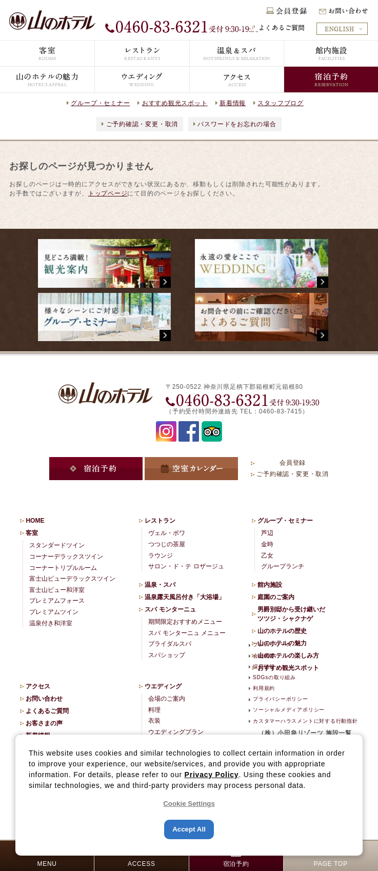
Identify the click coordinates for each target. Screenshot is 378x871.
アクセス (38, 686)
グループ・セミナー (100, 103)
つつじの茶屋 (166, 544)
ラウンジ (160, 555)
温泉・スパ (160, 584)
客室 (32, 533)
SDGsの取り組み (274, 677)
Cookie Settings (189, 803)
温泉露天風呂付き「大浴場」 (185, 597)
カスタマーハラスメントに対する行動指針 (305, 721)
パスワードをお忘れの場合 (236, 124)
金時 (267, 544)
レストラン (160, 520)
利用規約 (264, 688)
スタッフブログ (280, 103)
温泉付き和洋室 (50, 623)
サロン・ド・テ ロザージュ (186, 566)
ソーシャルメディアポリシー (289, 709)
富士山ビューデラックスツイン (72, 578)
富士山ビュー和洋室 (57, 589)
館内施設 (269, 584)
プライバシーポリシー (280, 699)
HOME (35, 520)
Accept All (189, 829)
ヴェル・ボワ (166, 533)
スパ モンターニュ (170, 609)
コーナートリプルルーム (63, 567)
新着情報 (233, 103)
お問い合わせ (44, 698)
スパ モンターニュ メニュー (187, 633)
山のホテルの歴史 (282, 631)
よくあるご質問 (47, 711)
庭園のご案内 (275, 597)
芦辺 (267, 533)
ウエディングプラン (176, 732)
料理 (154, 710)
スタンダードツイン (57, 545)
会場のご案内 (166, 698)
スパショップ (166, 655)
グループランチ (282, 566)
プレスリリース (272, 644)
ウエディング (163, 686)
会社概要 (264, 656)
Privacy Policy (212, 774)
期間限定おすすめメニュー (185, 621)
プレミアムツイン (53, 612)
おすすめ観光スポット (175, 103)
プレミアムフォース (57, 600)
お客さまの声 (44, 723)
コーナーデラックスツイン (66, 556)
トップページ (108, 193)
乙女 (267, 555)
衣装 (154, 720)
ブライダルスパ (169, 643)
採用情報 (264, 666)
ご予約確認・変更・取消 (142, 124)
